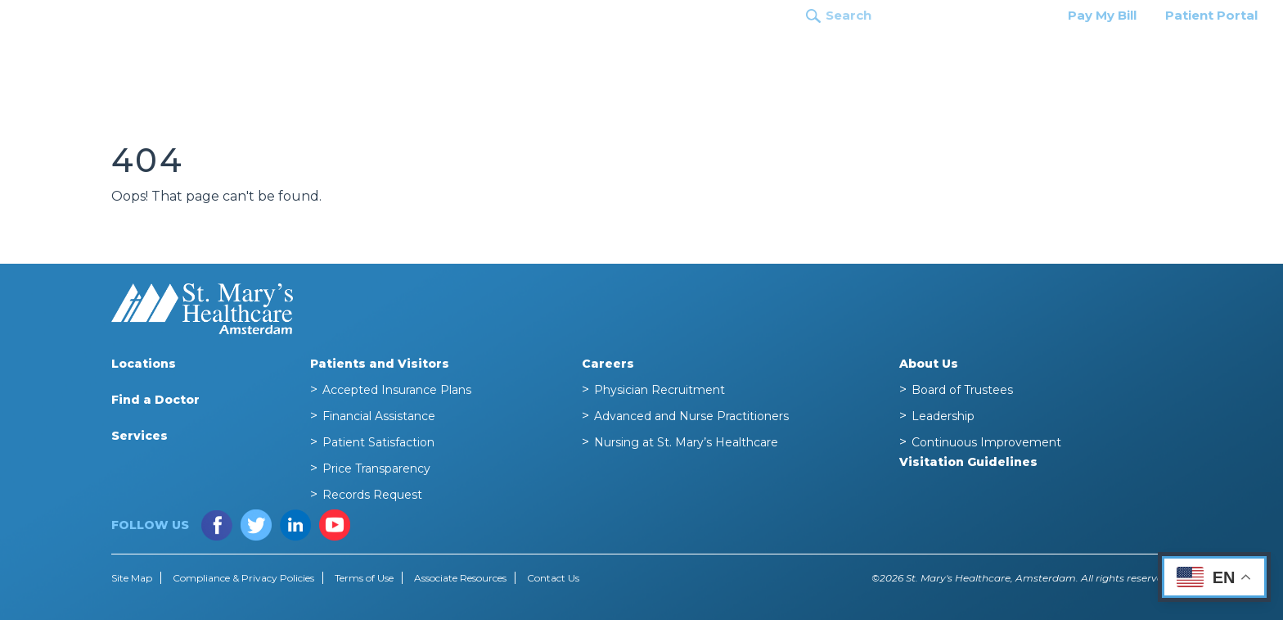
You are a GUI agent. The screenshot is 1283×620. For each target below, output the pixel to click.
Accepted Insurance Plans (396, 389)
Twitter (256, 525)
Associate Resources (460, 578)
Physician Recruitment (659, 389)
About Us (928, 363)
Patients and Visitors (1075, 52)
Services (952, 52)
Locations (751, 52)
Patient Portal (1211, 15)
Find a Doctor (854, 52)
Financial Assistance (378, 416)
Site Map (131, 578)
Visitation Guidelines (968, 462)
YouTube (334, 525)
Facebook (216, 525)
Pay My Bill (1102, 15)
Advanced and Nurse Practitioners (691, 416)
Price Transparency (376, 468)
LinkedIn (295, 525)
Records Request (372, 494)
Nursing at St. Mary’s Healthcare (686, 442)
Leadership (943, 416)
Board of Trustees (962, 389)
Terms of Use (364, 578)
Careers (1195, 52)
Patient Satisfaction (378, 442)
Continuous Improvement (986, 442)
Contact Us (553, 578)
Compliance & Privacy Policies (243, 578)
